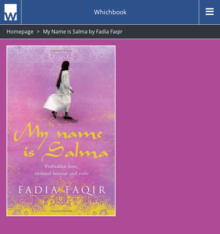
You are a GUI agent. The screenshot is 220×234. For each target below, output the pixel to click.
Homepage (20, 31)
